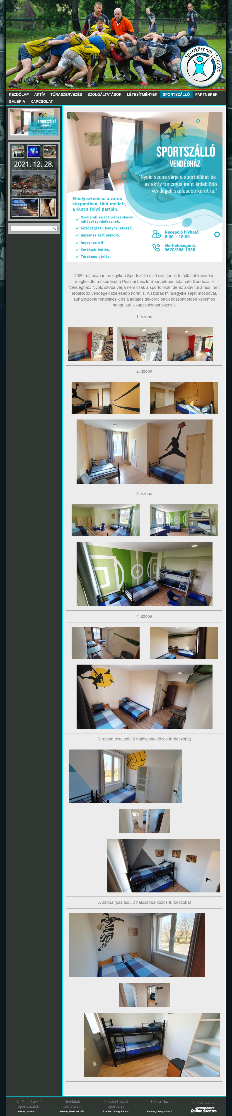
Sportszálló (176, 94)
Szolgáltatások (104, 94)
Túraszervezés (66, 94)
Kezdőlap (19, 94)
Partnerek (206, 94)
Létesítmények (142, 94)
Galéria (17, 102)
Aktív (39, 94)
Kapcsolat (42, 102)
